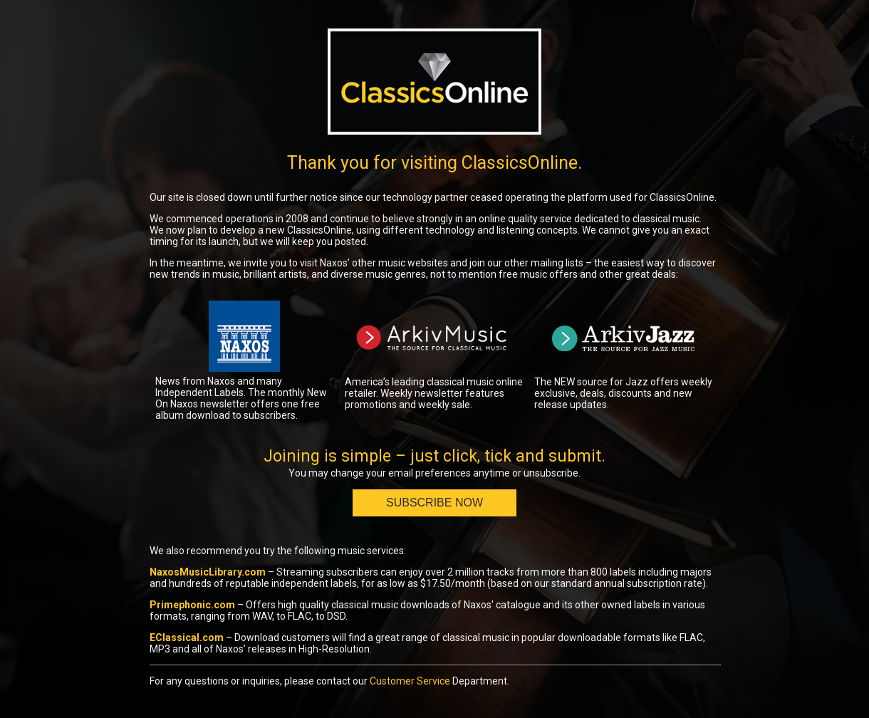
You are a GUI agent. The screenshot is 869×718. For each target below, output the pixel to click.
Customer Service (410, 681)
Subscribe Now (434, 502)
